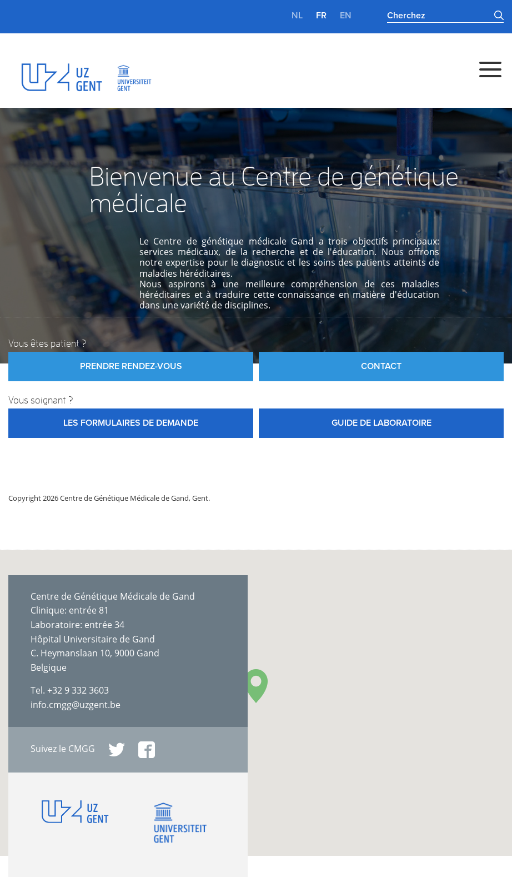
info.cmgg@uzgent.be (76, 705)
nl (297, 15)
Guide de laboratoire (381, 422)
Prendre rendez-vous (131, 366)
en (346, 15)
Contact (381, 366)
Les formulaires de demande (130, 422)
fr (321, 15)
